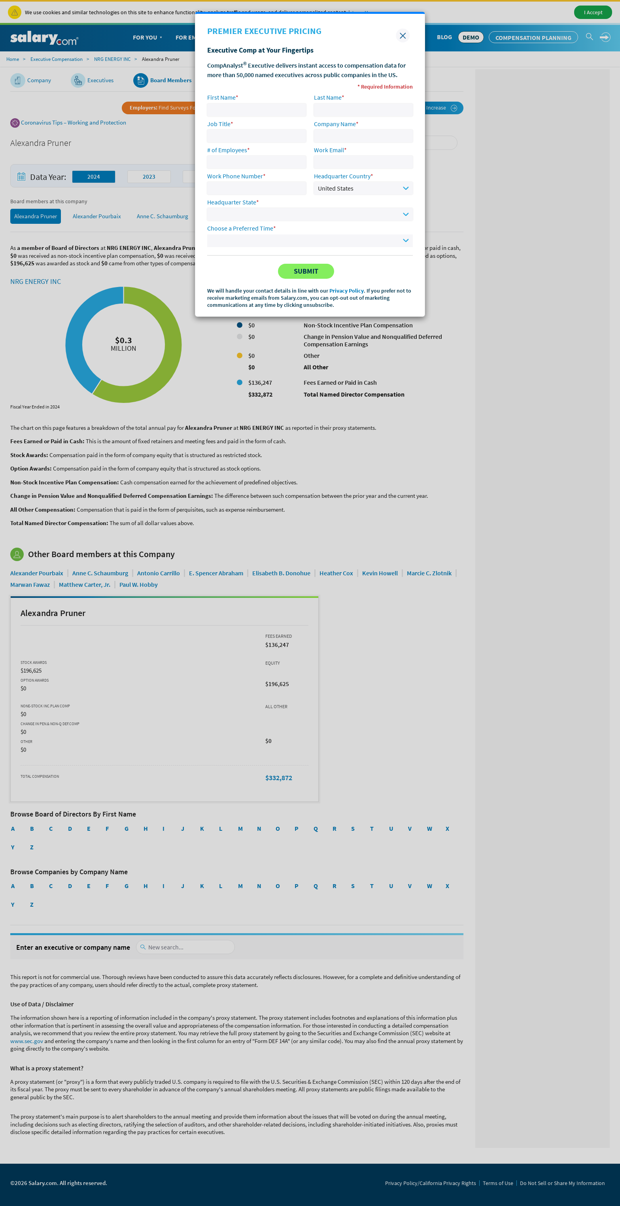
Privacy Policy (346, 290)
